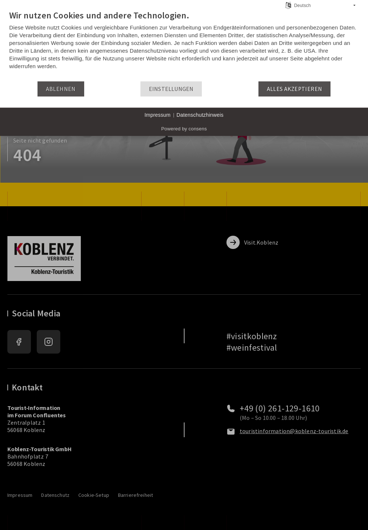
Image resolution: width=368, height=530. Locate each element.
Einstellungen (171, 88)
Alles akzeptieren (294, 88)
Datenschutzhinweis (200, 115)
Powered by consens (184, 128)
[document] (184, 45)
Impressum (157, 115)
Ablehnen (61, 88)
